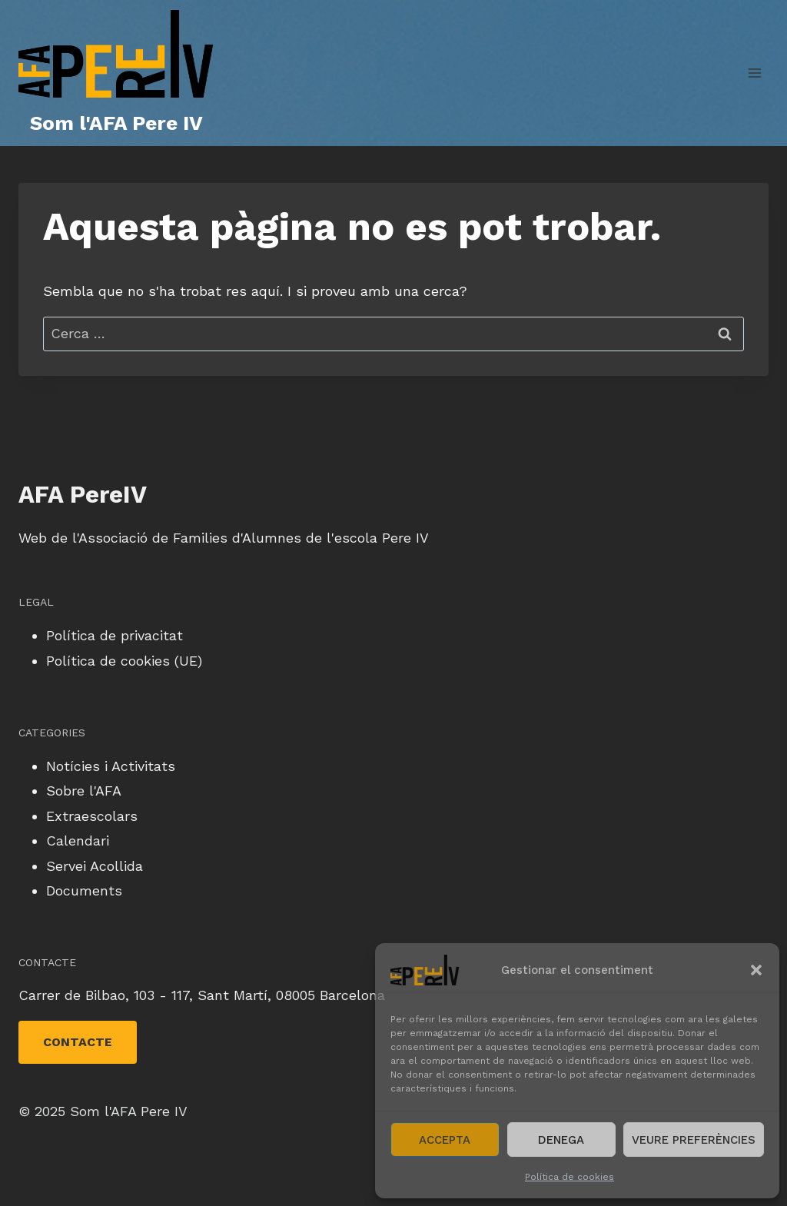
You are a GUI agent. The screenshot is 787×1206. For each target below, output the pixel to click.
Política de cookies (569, 1176)
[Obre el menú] (754, 73)
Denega (561, 1140)
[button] (756, 970)
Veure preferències (693, 1140)
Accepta (444, 1140)
